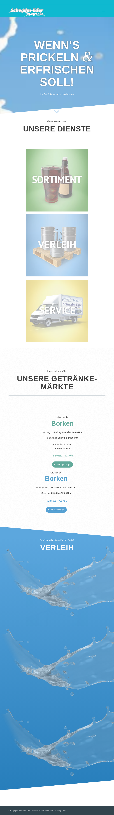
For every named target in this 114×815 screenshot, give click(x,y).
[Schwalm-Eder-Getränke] (47, 11)
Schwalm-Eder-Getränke (28, 811)
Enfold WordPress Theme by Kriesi (52, 811)
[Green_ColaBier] (57, 177)
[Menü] (103, 11)
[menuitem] (103, 11)
